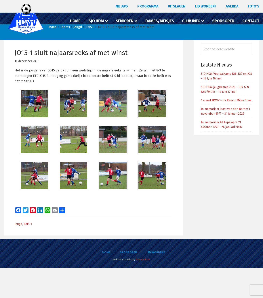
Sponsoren (128, 282)
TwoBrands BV (143, 289)
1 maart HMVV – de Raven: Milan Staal (226, 100)
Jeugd (18, 254)
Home (106, 282)
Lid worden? (156, 282)
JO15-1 (28, 254)
